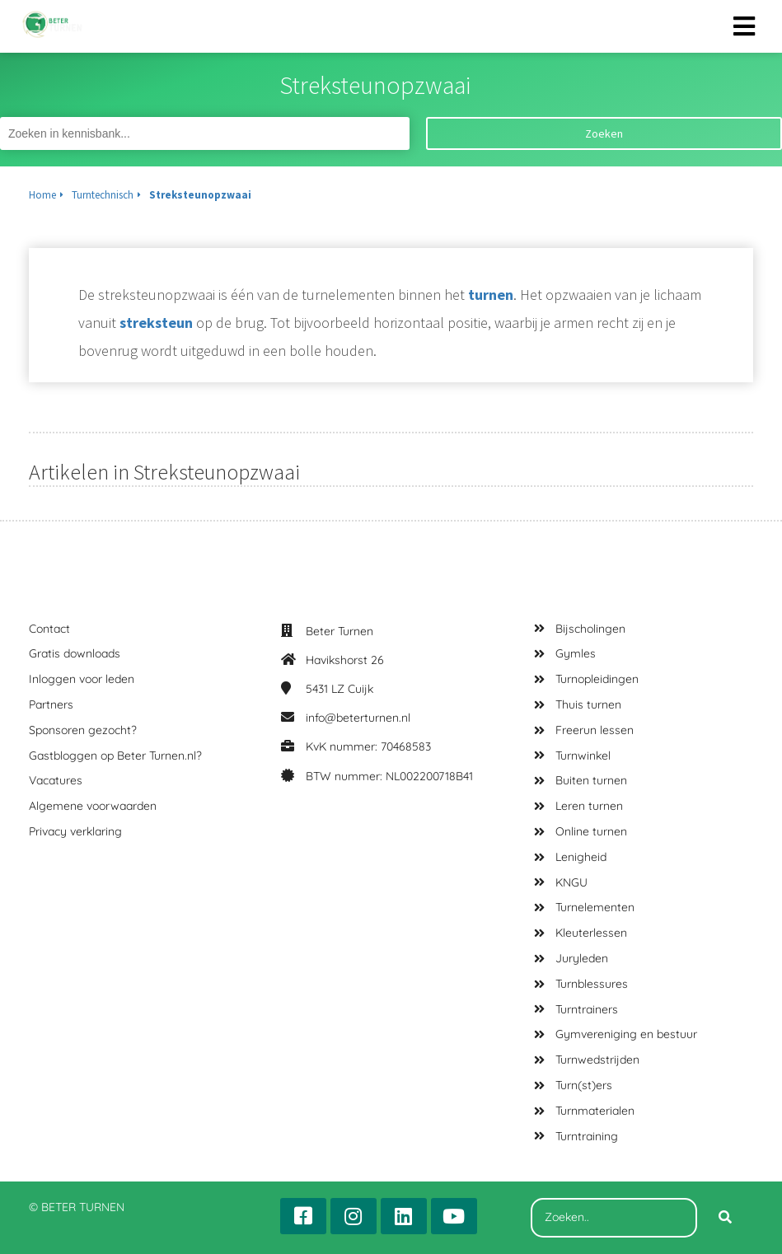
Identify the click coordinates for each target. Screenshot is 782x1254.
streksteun (156, 322)
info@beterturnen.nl (358, 717)
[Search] (725, 1218)
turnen (490, 294)
